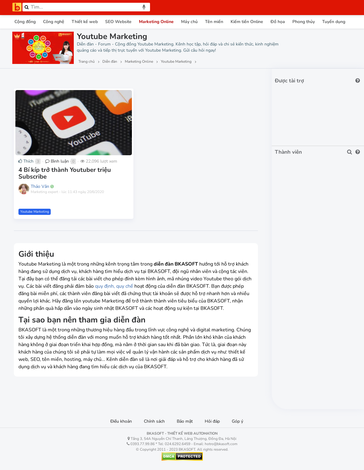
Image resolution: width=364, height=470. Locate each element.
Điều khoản (121, 421)
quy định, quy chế (114, 286)
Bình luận (57, 161)
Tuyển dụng (333, 22)
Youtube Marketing (34, 211)
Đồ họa (278, 22)
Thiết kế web (85, 22)
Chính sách (154, 421)
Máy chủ (189, 22)
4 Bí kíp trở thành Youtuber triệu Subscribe (64, 173)
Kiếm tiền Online (247, 22)
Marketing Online (156, 22)
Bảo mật (185, 421)
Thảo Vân (40, 186)
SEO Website (118, 22)
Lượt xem (27, 77)
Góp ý (237, 421)
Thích (26, 161)
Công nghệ (53, 22)
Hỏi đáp (212, 421)
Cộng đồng (25, 22)
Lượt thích (58, 77)
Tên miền (214, 22)
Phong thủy (303, 22)
